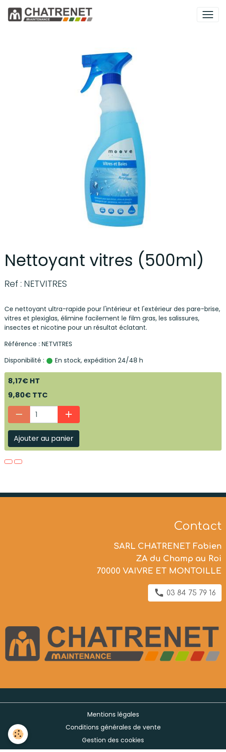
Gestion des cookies (113, 740)
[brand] (51, 14)
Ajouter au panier (44, 438)
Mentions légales (113, 714)
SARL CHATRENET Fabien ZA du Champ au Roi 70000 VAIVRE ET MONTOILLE (159, 558)
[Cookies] (18, 734)
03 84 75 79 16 (185, 592)
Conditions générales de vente (113, 727)
